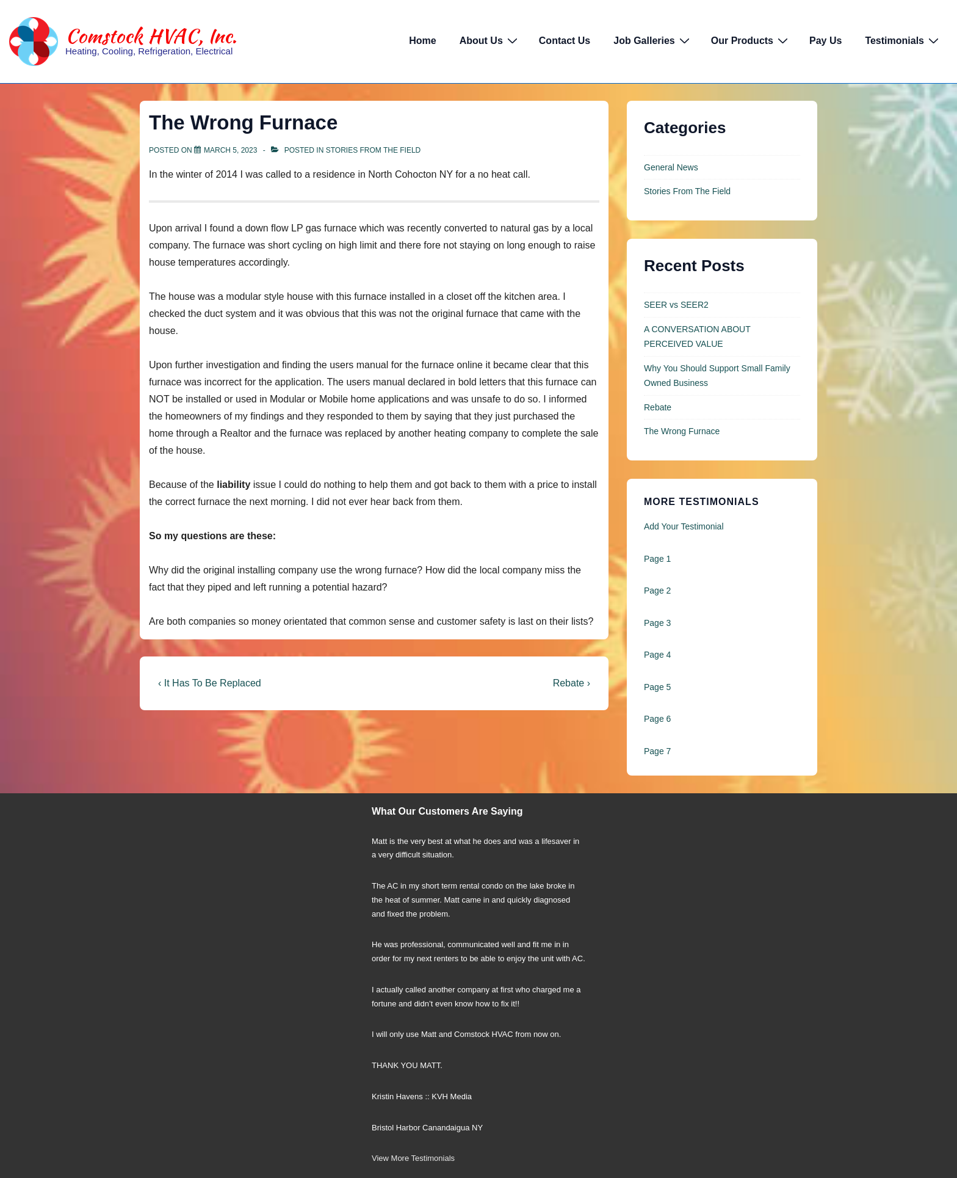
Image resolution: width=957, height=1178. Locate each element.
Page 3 (657, 623)
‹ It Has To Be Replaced (209, 683)
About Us (490, 40)
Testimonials (903, 40)
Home (422, 40)
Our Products (751, 40)
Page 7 (657, 751)
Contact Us (564, 40)
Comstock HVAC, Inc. (151, 35)
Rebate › (571, 683)
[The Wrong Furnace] (230, 150)
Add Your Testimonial (684, 526)
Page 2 (657, 590)
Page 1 (657, 559)
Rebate (657, 407)
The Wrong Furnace (682, 431)
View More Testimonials (413, 1158)
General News (671, 167)
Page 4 (657, 655)
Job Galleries (653, 40)
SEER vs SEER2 (676, 305)
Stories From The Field (373, 150)
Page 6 (657, 719)
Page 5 (657, 687)
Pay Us (825, 40)
